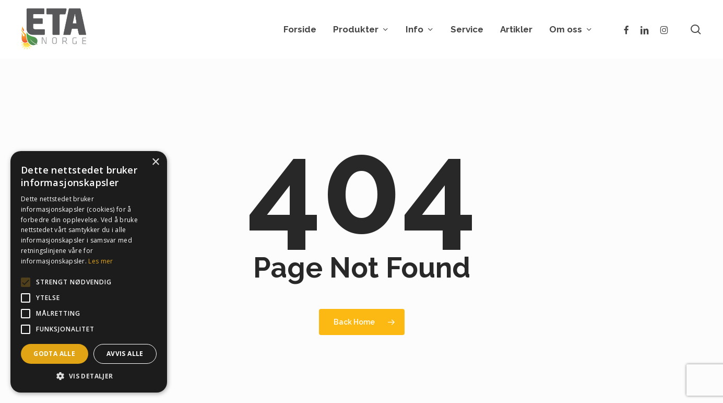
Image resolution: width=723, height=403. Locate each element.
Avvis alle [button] (125, 353)
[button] (89, 376)
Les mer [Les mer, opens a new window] (100, 261)
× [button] (155, 162)
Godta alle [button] (54, 353)
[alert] (88, 272)
